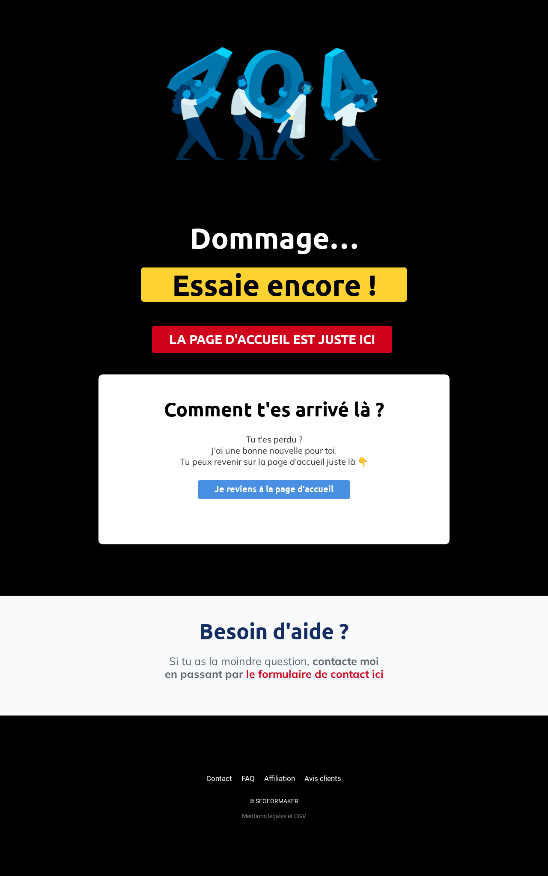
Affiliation (279, 778)
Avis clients (322, 778)
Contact (219, 778)
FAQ (248, 778)
